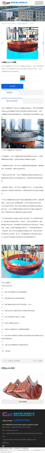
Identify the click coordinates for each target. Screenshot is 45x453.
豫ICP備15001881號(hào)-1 (17, 442)
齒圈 (31, 23)
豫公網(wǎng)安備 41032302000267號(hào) (15, 446)
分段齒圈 (39, 361)
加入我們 (12, 86)
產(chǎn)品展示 (11, 23)
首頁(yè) (3, 23)
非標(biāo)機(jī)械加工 (23, 23)
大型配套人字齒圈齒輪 (14, 361)
